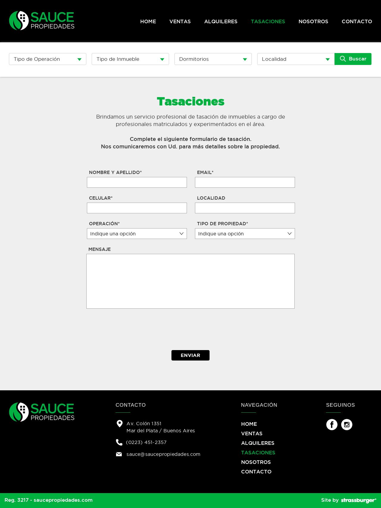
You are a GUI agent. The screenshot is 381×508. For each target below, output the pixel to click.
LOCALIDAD (211, 198)
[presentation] (191, 329)
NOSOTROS (313, 21)
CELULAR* (101, 198)
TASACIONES (268, 21)
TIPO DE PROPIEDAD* (222, 223)
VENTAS (180, 21)
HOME (148, 21)
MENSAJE (99, 249)
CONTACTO (357, 21)
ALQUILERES (221, 21)
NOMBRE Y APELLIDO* (115, 172)
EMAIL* (205, 172)
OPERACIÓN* (104, 223)
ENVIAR (190, 355)
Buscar (353, 59)
